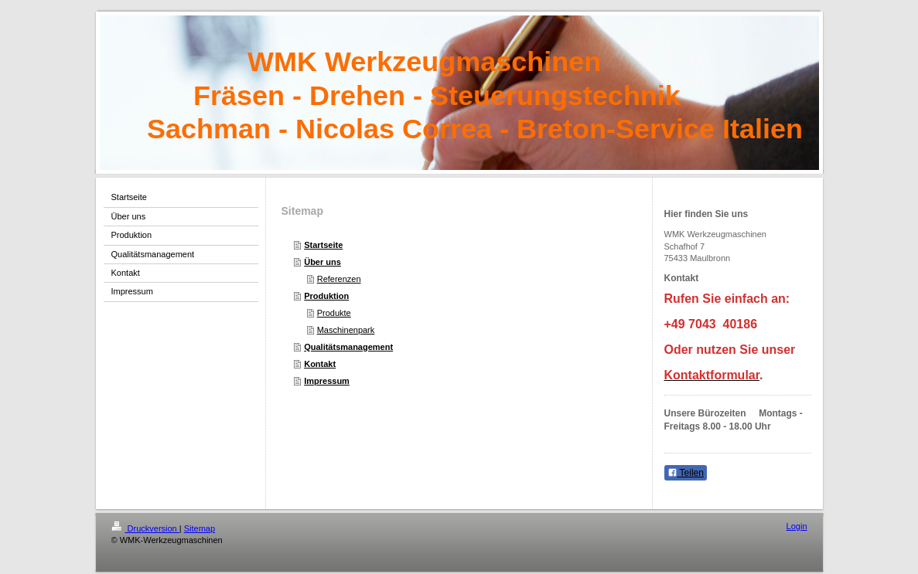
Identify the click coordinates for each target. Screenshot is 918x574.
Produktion (326, 296)
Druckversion (145, 528)
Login (797, 526)
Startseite (323, 245)
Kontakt (320, 364)
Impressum (327, 380)
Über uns (322, 262)
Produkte (334, 313)
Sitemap (199, 528)
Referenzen (339, 279)
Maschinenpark (346, 330)
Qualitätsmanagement (348, 347)
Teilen (685, 472)
